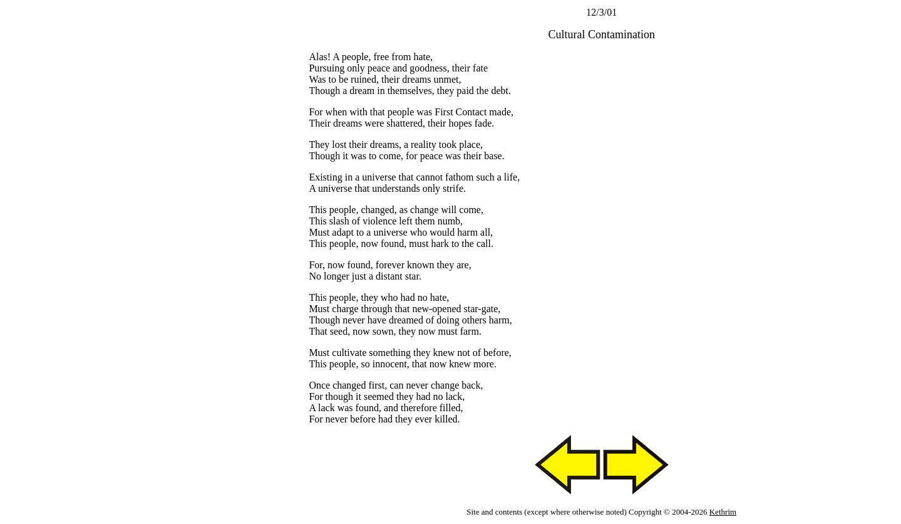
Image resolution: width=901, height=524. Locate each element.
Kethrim (722, 511)
